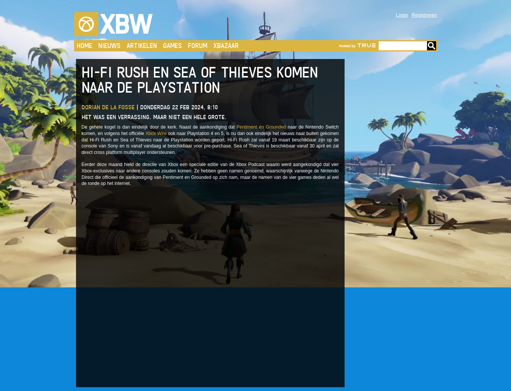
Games (172, 46)
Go (431, 45)
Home (84, 46)
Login (402, 15)
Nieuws (109, 46)
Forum (197, 46)
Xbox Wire (156, 133)
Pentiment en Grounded (261, 127)
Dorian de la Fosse (108, 107)
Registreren (424, 15)
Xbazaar (226, 46)
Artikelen (142, 46)
